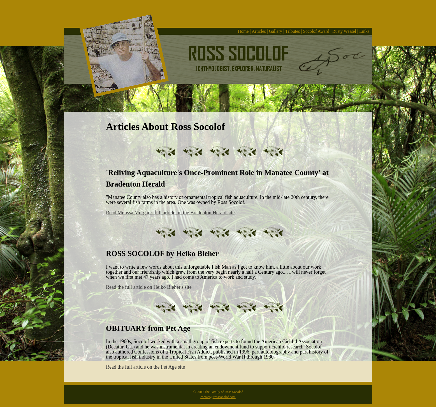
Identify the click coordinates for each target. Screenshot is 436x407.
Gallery (275, 31)
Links (364, 31)
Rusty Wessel (344, 31)
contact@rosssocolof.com (218, 397)
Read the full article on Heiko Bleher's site (149, 287)
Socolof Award (316, 31)
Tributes (292, 31)
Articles (259, 31)
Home (243, 31)
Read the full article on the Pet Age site (145, 367)
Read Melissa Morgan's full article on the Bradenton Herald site (170, 212)
